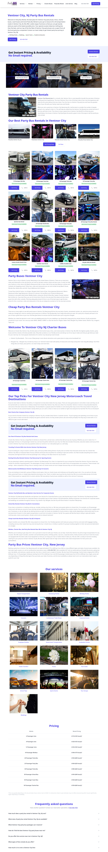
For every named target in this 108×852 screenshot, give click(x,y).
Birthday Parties (84, 594)
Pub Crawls (84, 666)
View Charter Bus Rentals (54, 77)
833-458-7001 (85, 3)
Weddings (23, 715)
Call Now (60, 144)
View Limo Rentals (86, 77)
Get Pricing (96, 3)
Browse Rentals (93, 51)
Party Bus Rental (59, 3)
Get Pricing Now (49, 144)
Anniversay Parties (54, 594)
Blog (76, 3)
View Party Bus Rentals (22, 77)
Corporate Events (84, 618)
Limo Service (69, 3)
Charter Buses (48, 3)
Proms (54, 666)
